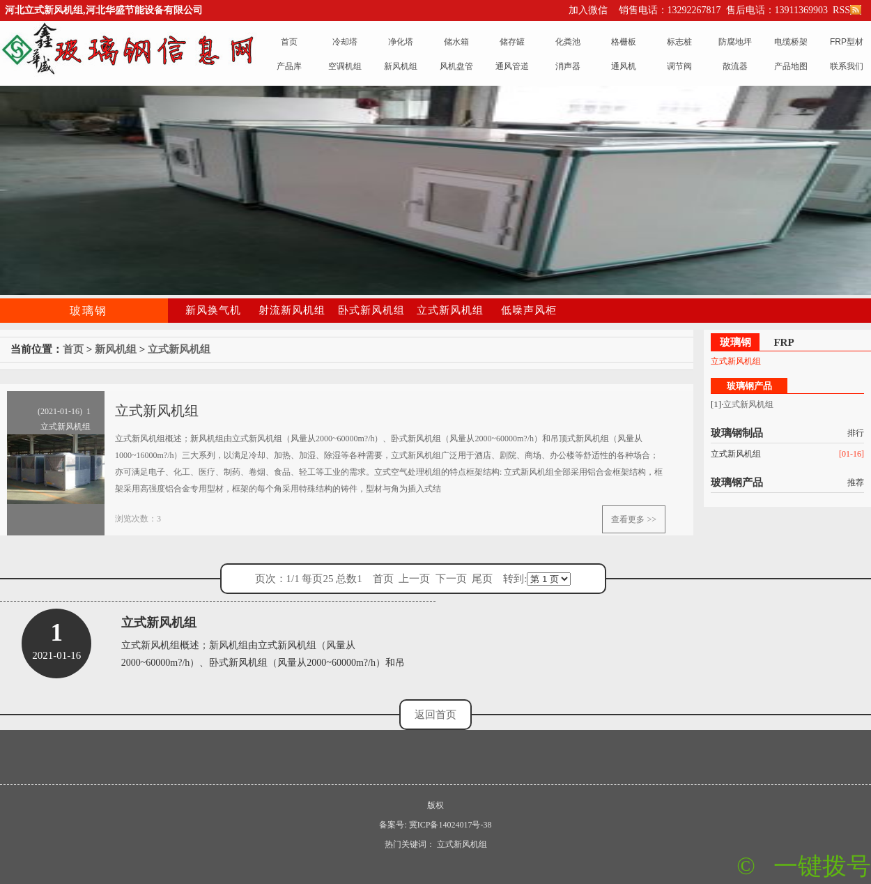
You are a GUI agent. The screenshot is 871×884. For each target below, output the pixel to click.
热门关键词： (410, 844)
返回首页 (435, 714)
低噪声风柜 (529, 310)
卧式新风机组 (371, 310)
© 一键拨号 (804, 866)
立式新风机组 (450, 310)
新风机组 (116, 349)
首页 (73, 349)
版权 (435, 805)
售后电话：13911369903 (777, 10)
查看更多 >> (633, 519)
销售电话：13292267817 (670, 10)
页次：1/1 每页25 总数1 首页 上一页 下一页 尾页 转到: (413, 579)
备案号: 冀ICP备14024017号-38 (435, 825)
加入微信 (588, 10)
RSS (846, 10)
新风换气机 (213, 310)
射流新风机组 (292, 310)
